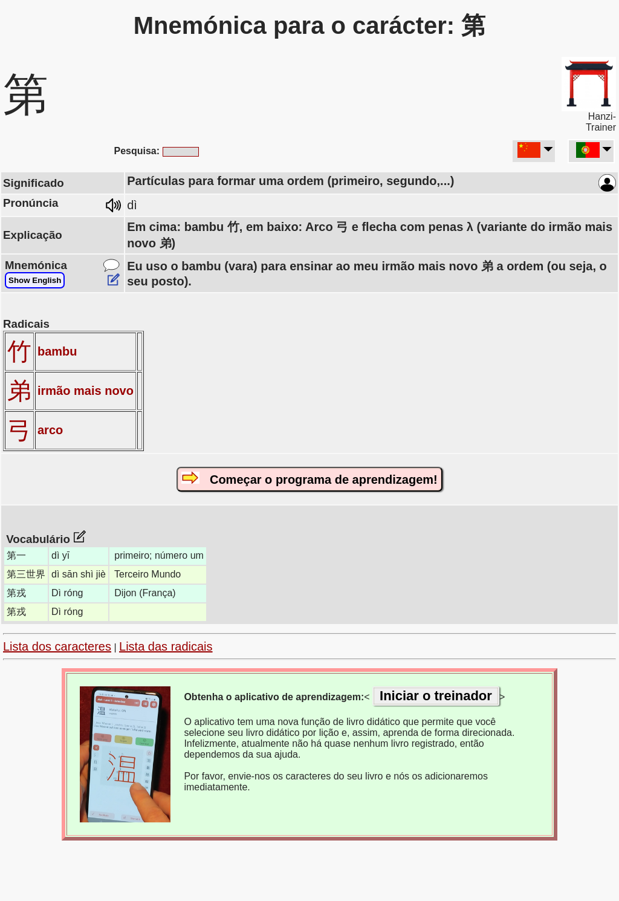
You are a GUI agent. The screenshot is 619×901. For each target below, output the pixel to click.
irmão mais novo (85, 390)
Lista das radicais (166, 646)
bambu (57, 351)
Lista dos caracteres (57, 646)
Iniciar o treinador (436, 695)
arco (50, 430)
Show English (34, 280)
